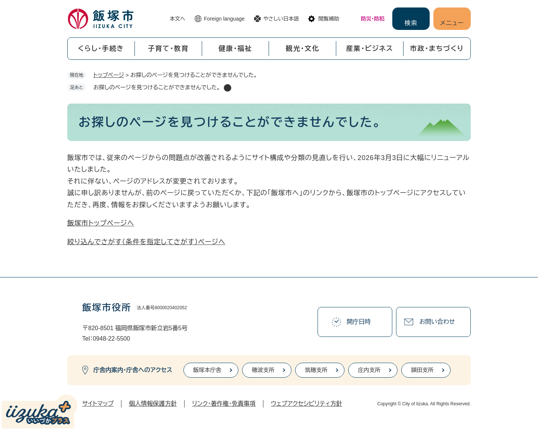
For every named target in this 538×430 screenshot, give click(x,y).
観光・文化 (302, 48)
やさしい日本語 (281, 19)
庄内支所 (369, 370)
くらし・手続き (101, 48)
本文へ (177, 19)
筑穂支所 (316, 370)
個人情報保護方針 (153, 403)
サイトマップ (98, 403)
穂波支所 (263, 370)
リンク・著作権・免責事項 (224, 403)
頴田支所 (422, 370)
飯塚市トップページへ (100, 223)
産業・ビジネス (369, 48)
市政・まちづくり (437, 48)
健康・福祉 (235, 48)
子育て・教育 (168, 48)
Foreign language (224, 19)
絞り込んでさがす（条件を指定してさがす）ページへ (146, 242)
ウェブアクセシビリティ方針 (306, 403)
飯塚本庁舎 (207, 370)
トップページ (108, 75)
